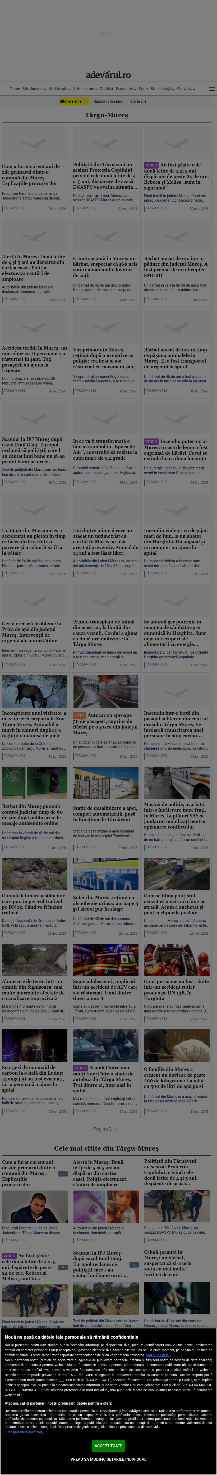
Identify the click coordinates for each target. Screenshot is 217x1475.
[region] (108, 1401)
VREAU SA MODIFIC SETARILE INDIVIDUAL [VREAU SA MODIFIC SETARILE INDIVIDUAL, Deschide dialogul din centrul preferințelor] (108, 1459)
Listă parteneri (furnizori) (24, 1432)
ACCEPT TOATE (108, 1446)
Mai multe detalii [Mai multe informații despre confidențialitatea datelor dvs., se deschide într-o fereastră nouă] (158, 1355)
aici (61, 1380)
